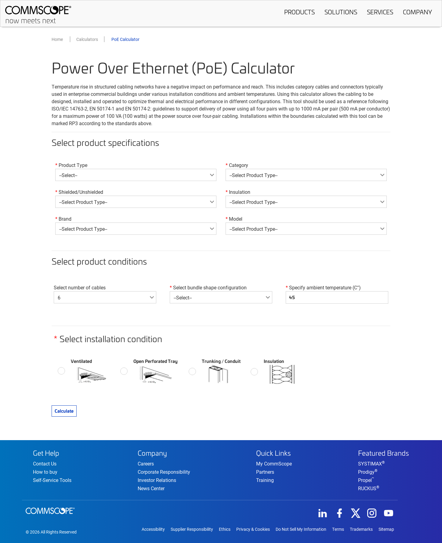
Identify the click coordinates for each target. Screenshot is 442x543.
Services (380, 12)
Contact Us (44, 463)
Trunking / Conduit (221, 371)
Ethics (224, 529)
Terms (338, 529)
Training (265, 480)
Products (299, 12)
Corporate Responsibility (164, 472)
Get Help (46, 453)
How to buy (45, 472)
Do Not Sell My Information (301, 529)
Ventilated (90, 370)
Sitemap (386, 529)
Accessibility (153, 529)
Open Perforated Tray (156, 370)
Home (57, 39)
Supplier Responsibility (192, 529)
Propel (366, 480)
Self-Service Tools (52, 480)
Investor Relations (157, 480)
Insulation (279, 371)
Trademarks (361, 529)
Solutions (340, 12)
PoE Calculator (125, 39)
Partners (265, 472)
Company (417, 12)
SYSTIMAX (371, 463)
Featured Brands (383, 453)
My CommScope (274, 463)
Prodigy (367, 472)
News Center (151, 488)
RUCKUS (368, 488)
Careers (146, 463)
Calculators (87, 39)
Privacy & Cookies (253, 529)
